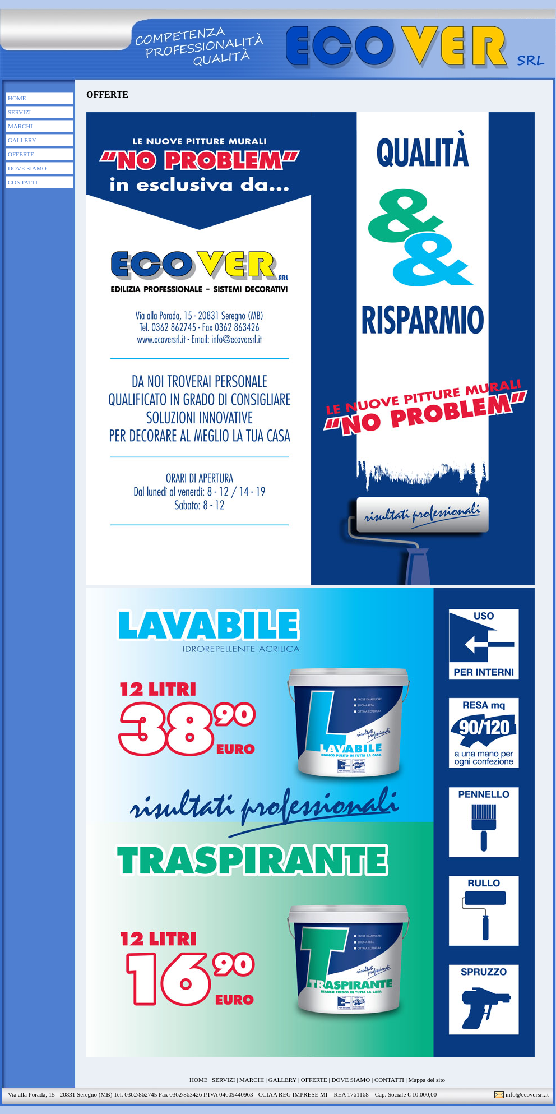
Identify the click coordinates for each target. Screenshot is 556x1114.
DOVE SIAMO (27, 168)
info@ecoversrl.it (527, 1094)
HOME (17, 98)
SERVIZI (19, 112)
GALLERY (22, 140)
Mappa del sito (427, 1079)
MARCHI (20, 126)
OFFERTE (21, 154)
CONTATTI (23, 182)
